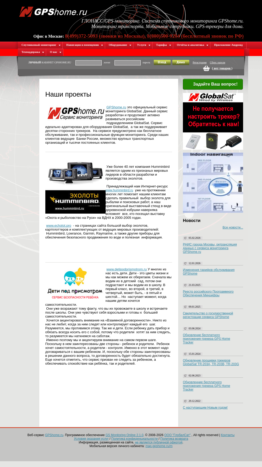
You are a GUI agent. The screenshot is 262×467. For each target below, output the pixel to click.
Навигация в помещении (84, 44)
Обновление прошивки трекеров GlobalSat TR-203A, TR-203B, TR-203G (211, 362)
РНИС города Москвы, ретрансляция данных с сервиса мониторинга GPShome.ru (210, 248)
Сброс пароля (217, 62)
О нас (56, 51)
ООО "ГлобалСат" (177, 435)
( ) (222, 68)
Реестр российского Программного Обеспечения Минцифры (208, 293)
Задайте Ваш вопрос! (212, 84)
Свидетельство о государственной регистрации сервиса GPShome (208, 315)
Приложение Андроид (228, 44)
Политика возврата (174, 439)
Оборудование (120, 44)
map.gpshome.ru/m (158, 446)
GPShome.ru (116, 107)
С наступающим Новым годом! (205, 407)
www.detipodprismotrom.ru (126, 269)
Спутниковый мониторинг (41, 44)
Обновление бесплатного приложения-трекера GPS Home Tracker (206, 338)
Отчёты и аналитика (193, 44)
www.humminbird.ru (119, 190)
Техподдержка (32, 51)
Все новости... (233, 227)
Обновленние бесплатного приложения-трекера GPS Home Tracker (206, 385)
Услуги (144, 44)
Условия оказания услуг (91, 439)
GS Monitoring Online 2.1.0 (125, 435)
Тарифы (163, 44)
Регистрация (199, 62)
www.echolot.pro (58, 225)
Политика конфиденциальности (134, 439)
